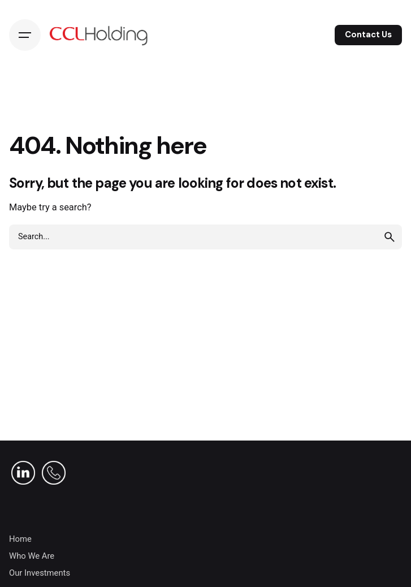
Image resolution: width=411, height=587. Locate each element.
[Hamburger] (25, 35)
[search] (389, 237)
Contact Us (368, 34)
